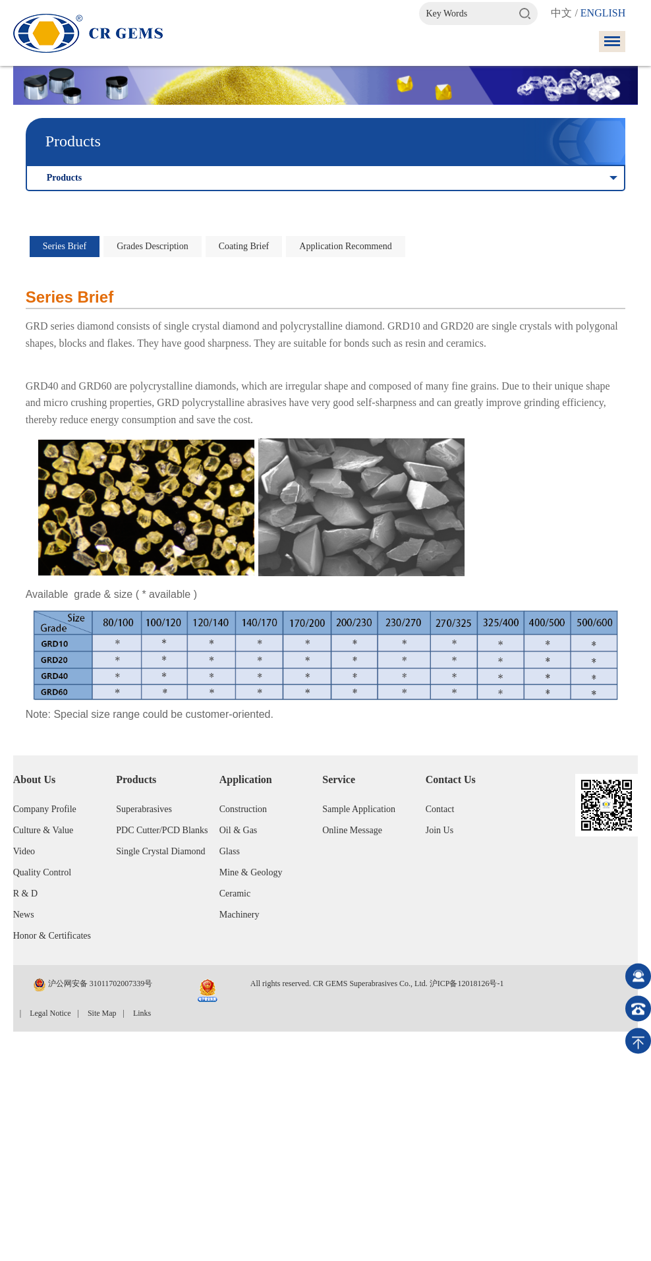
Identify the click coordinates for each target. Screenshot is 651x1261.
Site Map (102, 1013)
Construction (243, 809)
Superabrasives (144, 809)
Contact (440, 809)
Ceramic (234, 893)
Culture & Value (43, 830)
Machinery (239, 915)
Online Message (352, 830)
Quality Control (42, 872)
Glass (229, 851)
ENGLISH (602, 12)
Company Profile (44, 809)
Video (24, 851)
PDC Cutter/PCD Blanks (162, 830)
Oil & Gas (238, 830)
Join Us (439, 830)
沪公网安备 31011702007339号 (93, 984)
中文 (561, 12)
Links (142, 1013)
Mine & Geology (251, 872)
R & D (25, 893)
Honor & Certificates (52, 936)
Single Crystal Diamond (160, 851)
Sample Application (358, 809)
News (23, 915)
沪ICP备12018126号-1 (467, 983)
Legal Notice (50, 1013)
